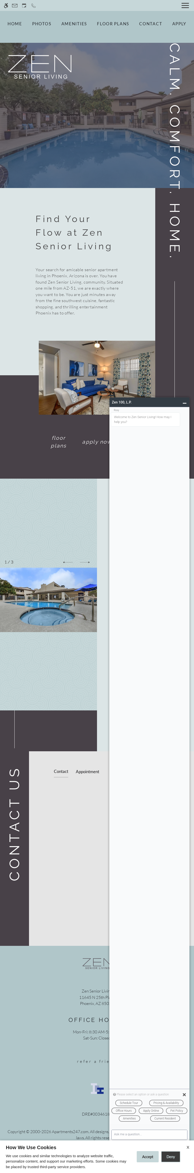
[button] (68, 562)
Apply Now (97, 442)
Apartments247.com (70, 1131)
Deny (170, 1157)
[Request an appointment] (24, 5)
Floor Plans (113, 23)
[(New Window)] (97, 1000)
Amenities (74, 23)
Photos (41, 23)
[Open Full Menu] (185, 5)
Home (15, 23)
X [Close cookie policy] (188, 1147)
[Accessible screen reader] (6, 5)
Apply (179, 23)
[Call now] (33, 5)
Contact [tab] (61, 771)
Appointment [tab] (87, 771)
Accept (147, 1157)
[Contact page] (14, 5)
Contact (150, 23)
